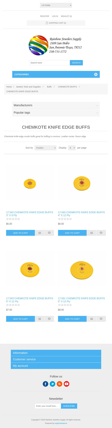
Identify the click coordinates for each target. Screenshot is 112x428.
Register (44, 16)
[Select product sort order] (45, 147)
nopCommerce (61, 423)
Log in (55, 16)
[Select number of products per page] (72, 147)
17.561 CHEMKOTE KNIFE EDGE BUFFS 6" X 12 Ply (81, 300)
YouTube (66, 384)
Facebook (45, 384)
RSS (59, 384)
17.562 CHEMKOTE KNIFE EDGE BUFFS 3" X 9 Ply (29, 214)
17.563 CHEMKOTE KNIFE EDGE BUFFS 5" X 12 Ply (29, 300)
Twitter (52, 384)
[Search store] (49, 62)
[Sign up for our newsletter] (48, 406)
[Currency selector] (56, 5)
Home (9, 87)
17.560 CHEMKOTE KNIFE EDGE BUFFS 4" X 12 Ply (81, 214)
